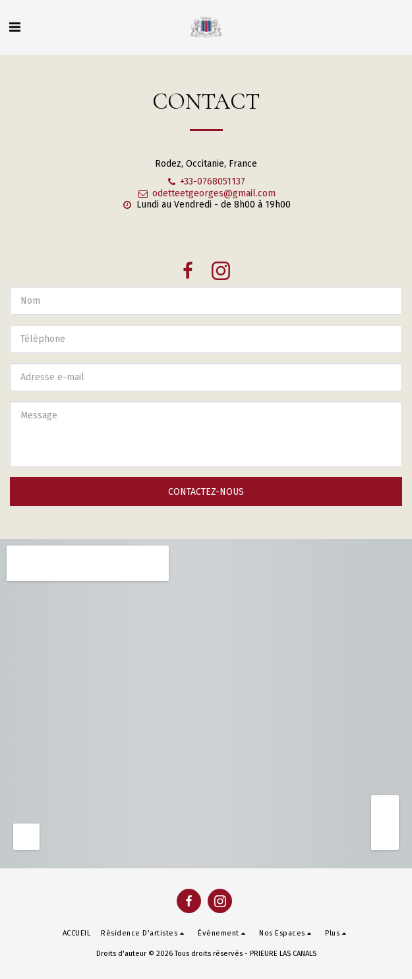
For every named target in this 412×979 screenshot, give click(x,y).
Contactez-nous (206, 491)
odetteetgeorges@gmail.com (206, 193)
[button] (14, 27)
